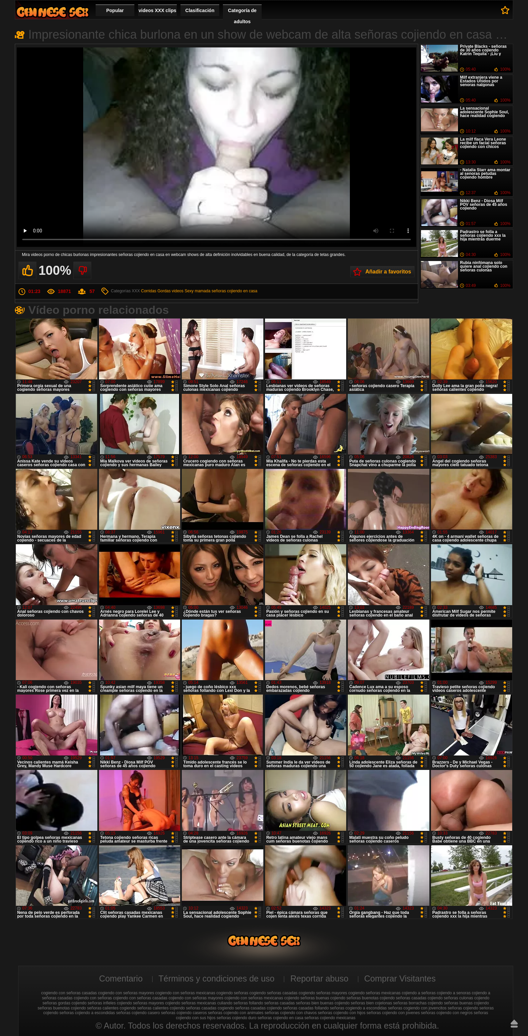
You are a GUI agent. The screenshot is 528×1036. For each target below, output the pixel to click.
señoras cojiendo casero (138, 1012)
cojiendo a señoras (419, 993)
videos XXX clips (157, 10)
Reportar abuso (319, 978)
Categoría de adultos (242, 16)
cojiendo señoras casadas (403, 998)
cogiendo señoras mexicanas (374, 993)
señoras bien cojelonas (371, 1003)
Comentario (120, 978)
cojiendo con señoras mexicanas (254, 998)
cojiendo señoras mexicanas (190, 1003)
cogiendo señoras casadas (274, 993)
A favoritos (505, 10)
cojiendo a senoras (454, 993)
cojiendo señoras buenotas (354, 998)
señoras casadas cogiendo (210, 1008)
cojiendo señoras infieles (93, 1003)
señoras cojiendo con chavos (291, 1012)
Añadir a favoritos (388, 271)
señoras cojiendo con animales (236, 1012)
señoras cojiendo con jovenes (393, 1012)
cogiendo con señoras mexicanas (185, 993)
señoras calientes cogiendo (111, 1008)
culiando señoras (232, 1003)
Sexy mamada (197, 291)
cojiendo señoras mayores (140, 1003)
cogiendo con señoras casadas (69, 993)
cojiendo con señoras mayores (195, 998)
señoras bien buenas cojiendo (323, 1003)
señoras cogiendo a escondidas (358, 1008)
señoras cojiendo (463, 1008)
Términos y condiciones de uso (217, 978)
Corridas (148, 291)
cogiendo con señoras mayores (126, 993)
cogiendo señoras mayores (323, 993)
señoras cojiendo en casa (234, 291)
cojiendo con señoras (93, 998)
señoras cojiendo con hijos (341, 1012)
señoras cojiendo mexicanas (329, 1017)
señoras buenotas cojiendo (62, 1008)
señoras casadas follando (306, 1008)
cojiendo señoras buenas (306, 998)
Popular (115, 10)
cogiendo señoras (233, 993)
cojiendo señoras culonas (450, 998)
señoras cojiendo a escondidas (87, 1012)
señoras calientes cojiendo (161, 1008)
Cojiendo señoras (52, 12)
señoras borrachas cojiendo (418, 1003)
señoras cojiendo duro (236, 1017)
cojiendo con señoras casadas (140, 998)
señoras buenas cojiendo (466, 1003)
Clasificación (199, 10)
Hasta (514, 1024)
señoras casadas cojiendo (258, 1008)
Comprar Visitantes (400, 978)
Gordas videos (170, 291)
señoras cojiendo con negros (446, 1012)
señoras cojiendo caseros (184, 1012)
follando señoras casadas (272, 1003)
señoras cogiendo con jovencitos (417, 1008)
